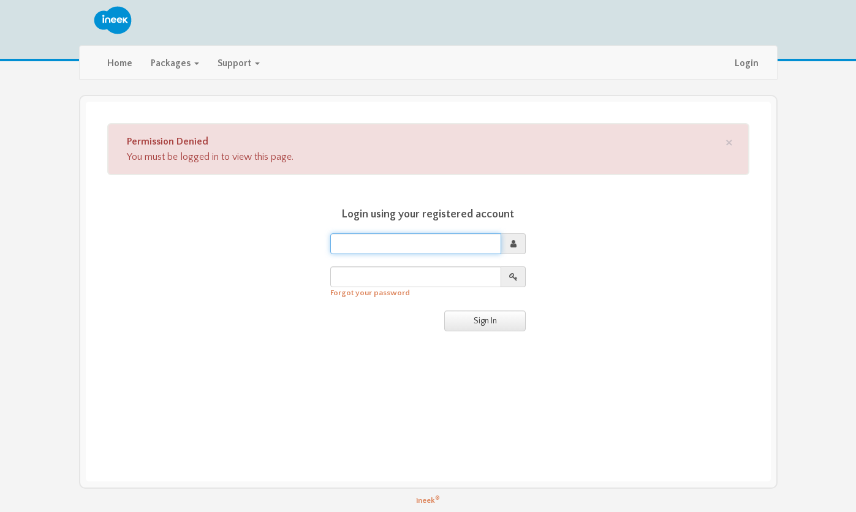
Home (119, 63)
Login (747, 63)
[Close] (729, 142)
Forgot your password (370, 292)
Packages (175, 63)
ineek (428, 500)
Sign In (485, 321)
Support (239, 63)
